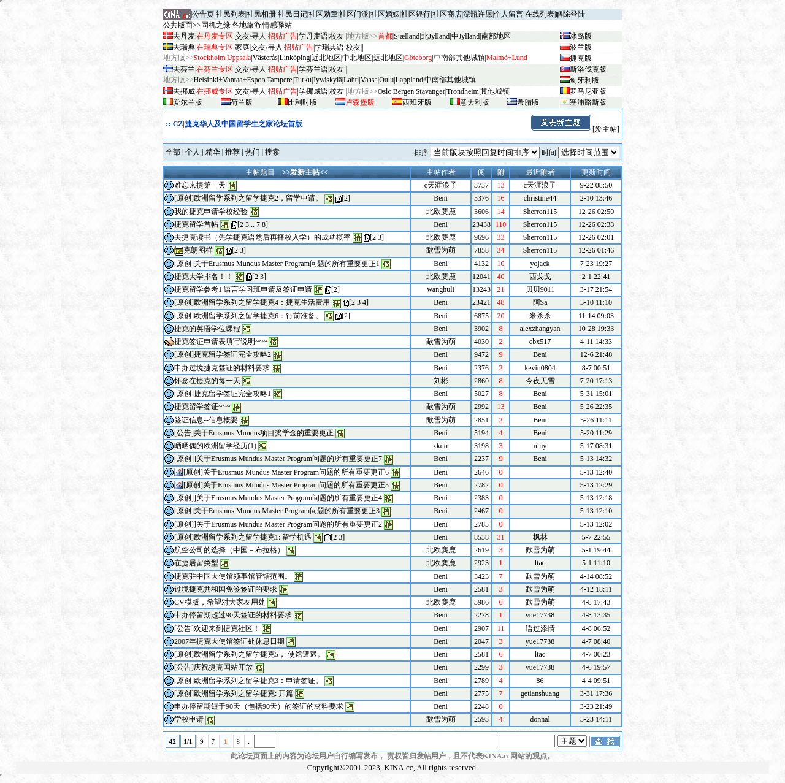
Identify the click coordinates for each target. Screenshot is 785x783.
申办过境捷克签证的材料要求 (223, 368)
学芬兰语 (313, 69)
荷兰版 (242, 102)
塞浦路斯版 (588, 102)
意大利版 (474, 102)
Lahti (351, 79)
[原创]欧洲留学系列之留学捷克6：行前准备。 (248, 315)
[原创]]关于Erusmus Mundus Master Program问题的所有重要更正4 (278, 498)
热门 (252, 152)
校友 (336, 36)
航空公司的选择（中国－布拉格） (229, 550)
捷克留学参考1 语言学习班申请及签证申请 (243, 289)
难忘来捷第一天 (200, 185)
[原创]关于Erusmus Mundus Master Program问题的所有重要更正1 (277, 263)
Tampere (280, 79)
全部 (173, 152)
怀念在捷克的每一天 (207, 380)
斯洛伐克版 (588, 69)
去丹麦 (184, 36)
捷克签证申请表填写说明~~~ (220, 341)
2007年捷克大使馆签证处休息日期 (229, 641)
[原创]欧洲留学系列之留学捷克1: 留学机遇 (243, 537)
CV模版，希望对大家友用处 (220, 602)
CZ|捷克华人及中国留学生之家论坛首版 (237, 124)
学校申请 (189, 719)
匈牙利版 (584, 80)
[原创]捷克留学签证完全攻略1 (222, 393)
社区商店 (447, 14)
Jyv (327, 79)
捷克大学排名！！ (203, 276)
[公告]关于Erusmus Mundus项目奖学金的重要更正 (254, 433)
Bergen (403, 91)
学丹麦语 (313, 36)
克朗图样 (198, 250)
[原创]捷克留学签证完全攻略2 (222, 354)
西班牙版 (417, 102)
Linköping (294, 57)
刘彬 (441, 380)
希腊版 (528, 102)
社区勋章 (323, 14)
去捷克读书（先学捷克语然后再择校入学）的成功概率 (262, 237)
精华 (212, 152)
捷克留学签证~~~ (202, 406)
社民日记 (292, 14)
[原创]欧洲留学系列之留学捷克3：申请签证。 (248, 680)
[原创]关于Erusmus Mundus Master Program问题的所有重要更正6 (286, 472)
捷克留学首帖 (196, 224)
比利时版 (302, 102)
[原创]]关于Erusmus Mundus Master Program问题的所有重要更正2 (278, 524)
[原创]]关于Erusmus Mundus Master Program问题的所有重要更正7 (278, 458)
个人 (192, 152)
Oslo (385, 91)
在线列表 (539, 14)
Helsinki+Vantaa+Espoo (230, 79)
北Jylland (435, 36)
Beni (441, 198)
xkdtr (440, 445)
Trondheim (462, 91)
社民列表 (230, 14)
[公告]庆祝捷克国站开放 (213, 667)
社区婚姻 (385, 14)
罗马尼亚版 (588, 91)
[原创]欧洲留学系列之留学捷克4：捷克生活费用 (252, 302)
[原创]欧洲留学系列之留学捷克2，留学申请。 (248, 198)
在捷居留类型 (196, 563)
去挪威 (184, 91)
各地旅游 (246, 25)
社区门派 (354, 14)
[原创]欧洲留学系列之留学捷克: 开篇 (233, 693)
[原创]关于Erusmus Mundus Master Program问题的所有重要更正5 (286, 485)
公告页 (203, 14)
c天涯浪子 (440, 185)
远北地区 (388, 57)
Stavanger (430, 91)
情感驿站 (277, 25)
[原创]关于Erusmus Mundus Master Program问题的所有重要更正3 (277, 510)
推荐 (232, 152)
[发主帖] (574, 129)
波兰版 (581, 47)
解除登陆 (570, 14)
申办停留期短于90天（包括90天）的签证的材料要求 (258, 706)
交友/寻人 (250, 36)
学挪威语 (313, 91)
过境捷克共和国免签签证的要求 (225, 589)
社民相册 (261, 14)
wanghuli (440, 289)
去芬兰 (184, 69)
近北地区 (326, 57)
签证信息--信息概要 (206, 420)
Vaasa (369, 79)
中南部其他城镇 (450, 79)
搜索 (272, 152)
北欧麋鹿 (441, 211)
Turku (303, 79)
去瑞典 (184, 47)
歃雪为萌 (441, 250)
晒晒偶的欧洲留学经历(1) (215, 445)
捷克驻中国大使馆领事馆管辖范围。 (233, 576)
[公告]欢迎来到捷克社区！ (217, 628)
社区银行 (416, 14)
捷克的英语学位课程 (207, 328)
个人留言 (508, 14)
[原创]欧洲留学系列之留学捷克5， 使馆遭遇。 (249, 654)
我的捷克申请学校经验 (211, 211)
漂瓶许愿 (477, 14)
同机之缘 (216, 25)
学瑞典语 (329, 47)
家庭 (242, 47)
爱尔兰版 (187, 102)
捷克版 (581, 58)
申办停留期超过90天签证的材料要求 (233, 615)
